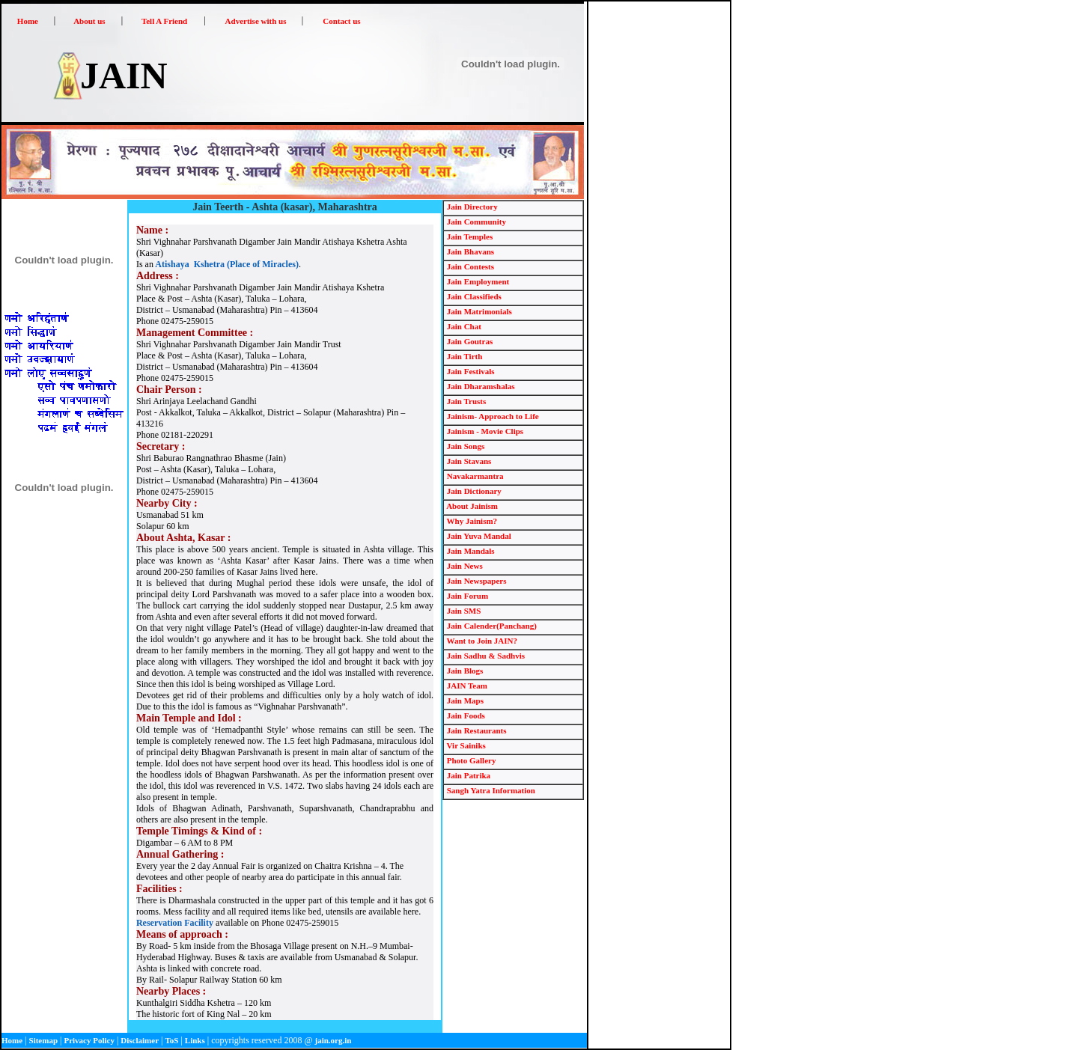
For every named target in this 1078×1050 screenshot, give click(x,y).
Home (27, 20)
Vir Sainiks (465, 745)
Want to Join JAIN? (481, 640)
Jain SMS (463, 610)
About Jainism (471, 505)
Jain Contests (469, 266)
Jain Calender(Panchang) (491, 625)
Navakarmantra (474, 475)
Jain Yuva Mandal (478, 535)
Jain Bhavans (469, 251)
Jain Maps (464, 700)
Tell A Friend (164, 20)
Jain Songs (464, 446)
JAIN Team (466, 685)
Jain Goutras (469, 341)
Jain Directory (471, 206)
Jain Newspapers (476, 580)
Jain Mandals (470, 550)
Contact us (341, 20)
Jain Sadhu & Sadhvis (485, 655)
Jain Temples (469, 236)
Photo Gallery (470, 760)
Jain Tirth (463, 356)
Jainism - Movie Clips (484, 431)
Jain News (464, 565)
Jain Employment (477, 281)
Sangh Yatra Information (490, 790)
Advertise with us (256, 20)
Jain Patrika (467, 775)
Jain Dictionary (473, 490)
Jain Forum (466, 595)
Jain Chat (463, 326)
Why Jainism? (471, 520)
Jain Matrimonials (478, 311)
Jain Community (475, 221)
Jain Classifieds (473, 296)
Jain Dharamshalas (480, 386)
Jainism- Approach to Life (492, 416)
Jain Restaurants (476, 730)
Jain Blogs (464, 670)
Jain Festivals (470, 371)
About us (89, 20)
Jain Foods (465, 715)
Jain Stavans (468, 461)
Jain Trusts (465, 401)
